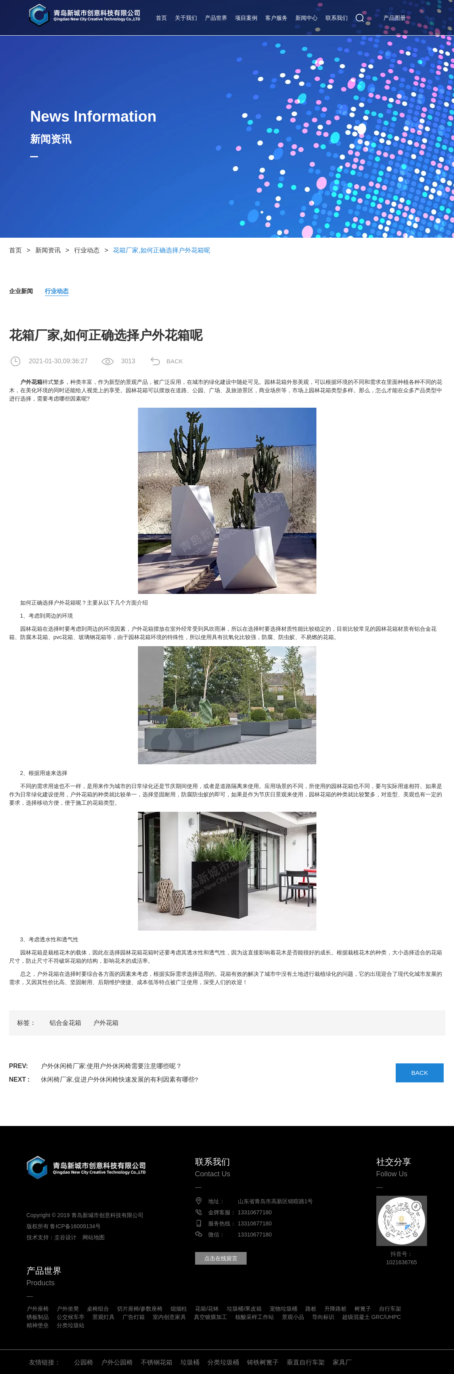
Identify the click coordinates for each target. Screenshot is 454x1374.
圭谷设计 (68, 1237)
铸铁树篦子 (263, 1361)
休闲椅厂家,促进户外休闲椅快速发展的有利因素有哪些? (119, 1079)
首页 (161, 18)
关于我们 (186, 18)
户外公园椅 (117, 1361)
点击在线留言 (223, 1259)
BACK (177, 361)
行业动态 (87, 250)
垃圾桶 (189, 1361)
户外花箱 (106, 1023)
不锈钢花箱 (156, 1361)
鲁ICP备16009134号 (77, 1226)
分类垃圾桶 (223, 1361)
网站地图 (96, 1237)
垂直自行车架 (306, 1361)
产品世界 (216, 18)
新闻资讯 (48, 250)
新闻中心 (306, 18)
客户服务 (276, 18)
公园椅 (83, 1361)
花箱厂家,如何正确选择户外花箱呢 (161, 250)
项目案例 (246, 18)
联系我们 (337, 18)
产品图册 (394, 18)
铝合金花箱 (65, 1023)
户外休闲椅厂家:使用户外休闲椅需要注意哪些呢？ (111, 1066)
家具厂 (342, 1361)
